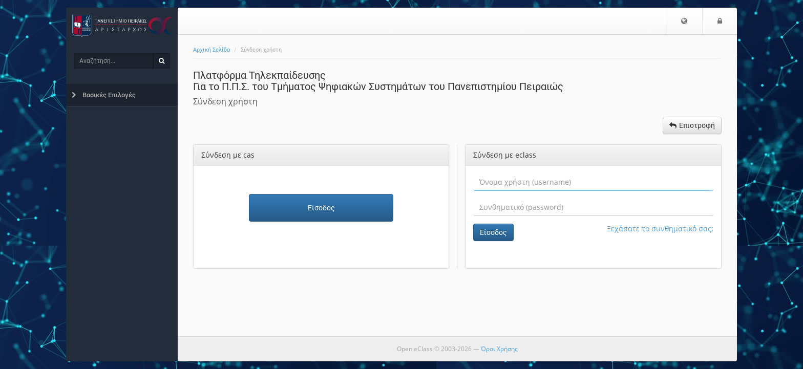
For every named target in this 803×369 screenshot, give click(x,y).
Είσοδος (321, 208)
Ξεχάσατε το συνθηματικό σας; (660, 228)
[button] (684, 21)
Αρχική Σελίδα (211, 50)
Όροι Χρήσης (499, 348)
